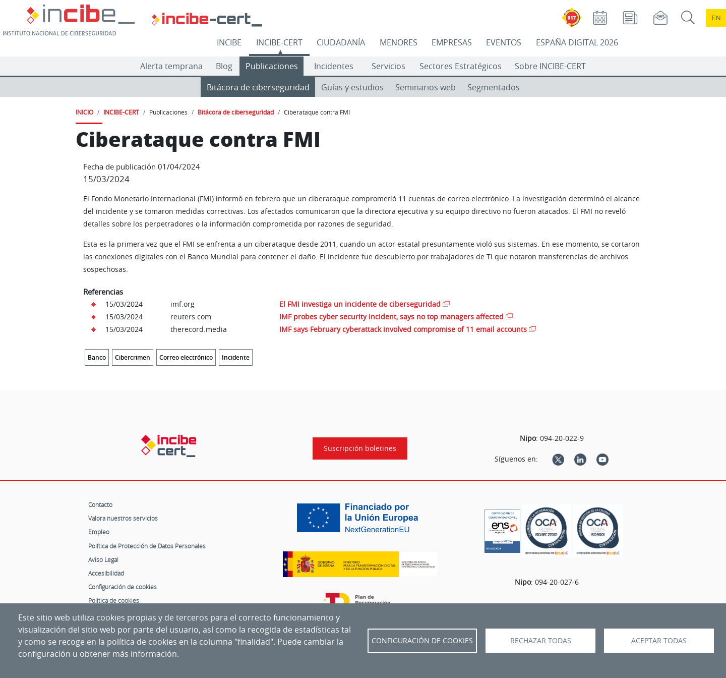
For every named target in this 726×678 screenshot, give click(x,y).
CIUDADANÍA (341, 42)
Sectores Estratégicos (460, 66)
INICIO (84, 112)
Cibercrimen (132, 357)
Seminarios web (425, 87)
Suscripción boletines (360, 448)
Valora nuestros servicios (123, 518)
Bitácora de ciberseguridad (258, 87)
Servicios (388, 66)
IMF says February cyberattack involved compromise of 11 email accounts (403, 329)
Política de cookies (113, 600)
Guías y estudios (352, 87)
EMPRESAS (452, 42)
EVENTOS (503, 42)
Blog (224, 66)
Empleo (98, 532)
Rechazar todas (540, 640)
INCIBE (229, 42)
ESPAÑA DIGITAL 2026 (577, 42)
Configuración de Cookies (422, 640)
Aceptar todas (659, 640)
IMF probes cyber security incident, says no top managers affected (391, 316)
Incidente (236, 357)
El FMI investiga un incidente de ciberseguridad (360, 304)
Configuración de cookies (122, 587)
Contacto (100, 504)
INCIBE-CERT (279, 42)
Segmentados (493, 87)
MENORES (398, 42)
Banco (97, 357)
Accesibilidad (106, 573)
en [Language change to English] (715, 18)
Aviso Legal (103, 559)
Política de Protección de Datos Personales (147, 546)
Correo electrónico (186, 357)
